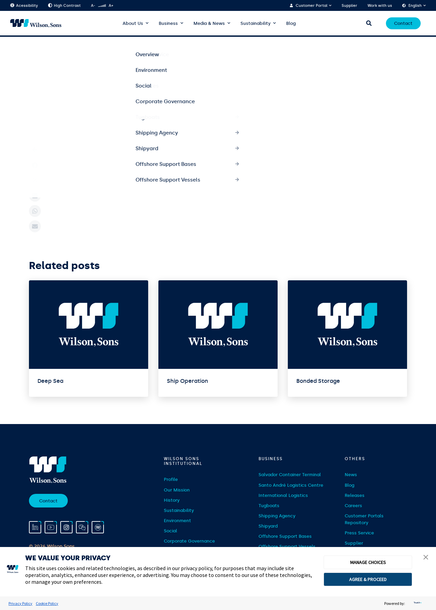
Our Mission (177, 489)
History (172, 500)
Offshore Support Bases (285, 536)
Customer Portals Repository (364, 519)
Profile (171, 479)
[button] (426, 557)
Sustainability (255, 23)
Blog (291, 23)
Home (35, 48)
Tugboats (269, 505)
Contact (403, 23)
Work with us (380, 5)
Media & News (209, 23)
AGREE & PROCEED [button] (368, 579)
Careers (353, 505)
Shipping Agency (277, 515)
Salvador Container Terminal (290, 474)
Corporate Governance (189, 541)
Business (168, 23)
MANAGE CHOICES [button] (368, 562)
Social (170, 530)
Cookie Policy (47, 603)
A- (93, 5)
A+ (111, 5)
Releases (354, 495)
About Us (133, 23)
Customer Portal (311, 5)
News (351, 474)
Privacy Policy (20, 603)
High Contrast (64, 5)
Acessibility (24, 5)
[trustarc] (417, 603)
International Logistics (283, 495)
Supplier (349, 5)
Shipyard (268, 526)
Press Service (359, 532)
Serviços (58, 48)
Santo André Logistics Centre (291, 485)
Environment (177, 520)
